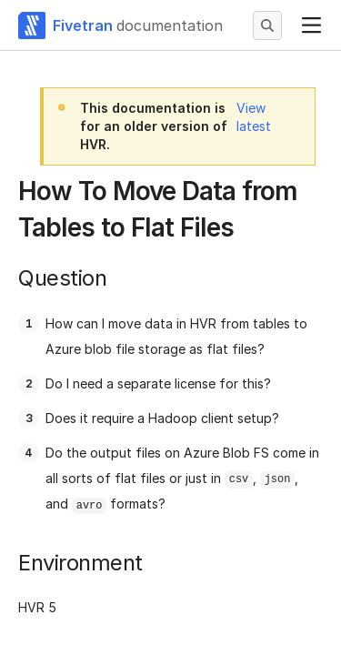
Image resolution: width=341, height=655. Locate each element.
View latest (253, 117)
